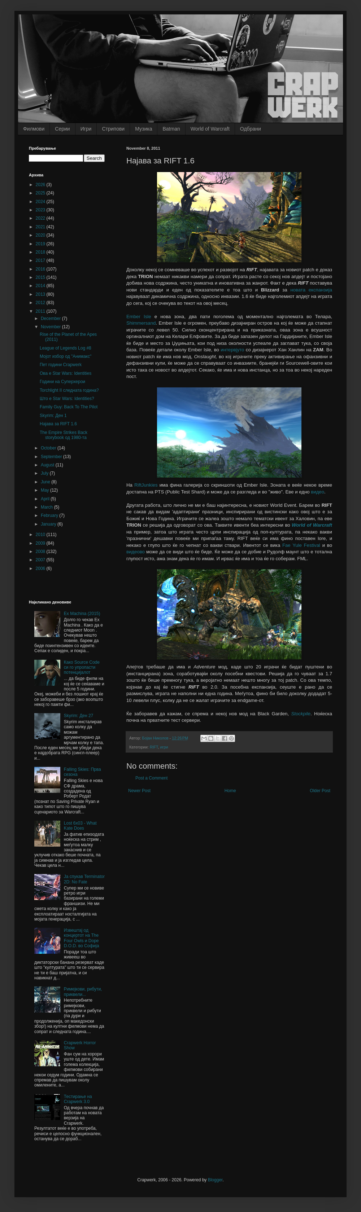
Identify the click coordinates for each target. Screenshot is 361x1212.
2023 (41, 209)
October (49, 448)
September (52, 456)
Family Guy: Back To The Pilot (68, 406)
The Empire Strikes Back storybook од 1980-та (63, 435)
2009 (41, 543)
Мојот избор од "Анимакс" (65, 356)
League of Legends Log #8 (65, 348)
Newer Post (139, 790)
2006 (41, 568)
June (46, 481)
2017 (41, 260)
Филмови (33, 129)
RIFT (154, 747)
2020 (41, 235)
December (51, 318)
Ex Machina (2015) (82, 613)
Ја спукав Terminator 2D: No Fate (84, 879)
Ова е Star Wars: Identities (65, 373)
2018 (41, 252)
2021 (41, 226)
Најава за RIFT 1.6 (58, 423)
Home (230, 790)
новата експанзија (311, 290)
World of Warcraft (210, 129)
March (47, 507)
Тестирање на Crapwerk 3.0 (78, 1099)
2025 (41, 193)
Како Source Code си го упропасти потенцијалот (82, 667)
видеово (135, 551)
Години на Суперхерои (62, 381)
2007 (41, 559)
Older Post (320, 790)
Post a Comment (151, 778)
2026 (41, 184)
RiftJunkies (146, 485)
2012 (41, 302)
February (50, 515)
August (48, 464)
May (45, 490)
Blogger (215, 1179)
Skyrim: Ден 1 (53, 415)
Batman (171, 129)
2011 (41, 311)
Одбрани (250, 129)
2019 (41, 243)
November (51, 326)
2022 (41, 218)
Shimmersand (141, 323)
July (45, 473)
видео (317, 492)
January (49, 524)
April (46, 498)
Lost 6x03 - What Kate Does (80, 826)
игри (164, 747)
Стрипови (113, 129)
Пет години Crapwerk (61, 364)
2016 (41, 269)
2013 (41, 294)
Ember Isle (138, 316)
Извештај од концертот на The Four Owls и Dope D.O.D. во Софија (81, 938)
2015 (41, 277)
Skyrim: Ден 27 (78, 715)
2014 (41, 285)
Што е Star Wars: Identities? (67, 398)
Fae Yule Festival (301, 545)
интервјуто (232, 349)
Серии (62, 129)
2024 (41, 201)
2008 (41, 551)
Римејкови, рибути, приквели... (83, 992)
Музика (143, 129)
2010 (41, 534)
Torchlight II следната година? (69, 390)
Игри (86, 129)
